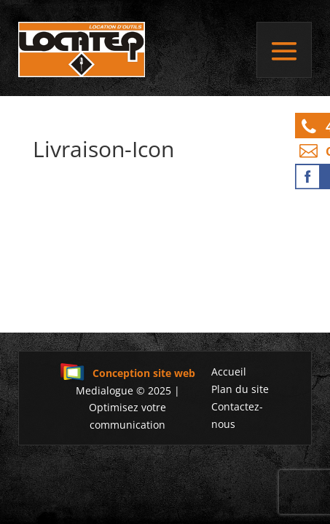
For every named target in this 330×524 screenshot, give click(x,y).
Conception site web (127, 373)
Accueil (228, 371)
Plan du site (240, 389)
